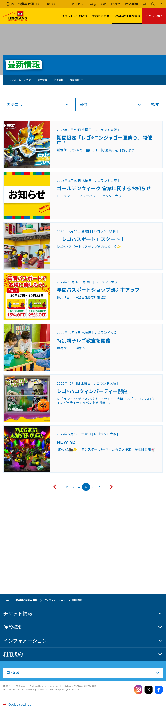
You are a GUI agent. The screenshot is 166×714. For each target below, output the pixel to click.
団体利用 (131, 4)
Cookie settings (17, 704)
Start (6, 600)
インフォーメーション (18, 79)
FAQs (92, 4)
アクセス (77, 4)
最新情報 (76, 79)
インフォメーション (55, 600)
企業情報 (58, 79)
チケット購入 (154, 16)
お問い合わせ (110, 4)
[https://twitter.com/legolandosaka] (148, 689)
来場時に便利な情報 (26, 600)
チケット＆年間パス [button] (74, 16)
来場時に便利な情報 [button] (127, 16)
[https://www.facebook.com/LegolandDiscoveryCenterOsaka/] (159, 689)
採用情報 (42, 79)
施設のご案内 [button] (100, 16)
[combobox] (83, 673)
